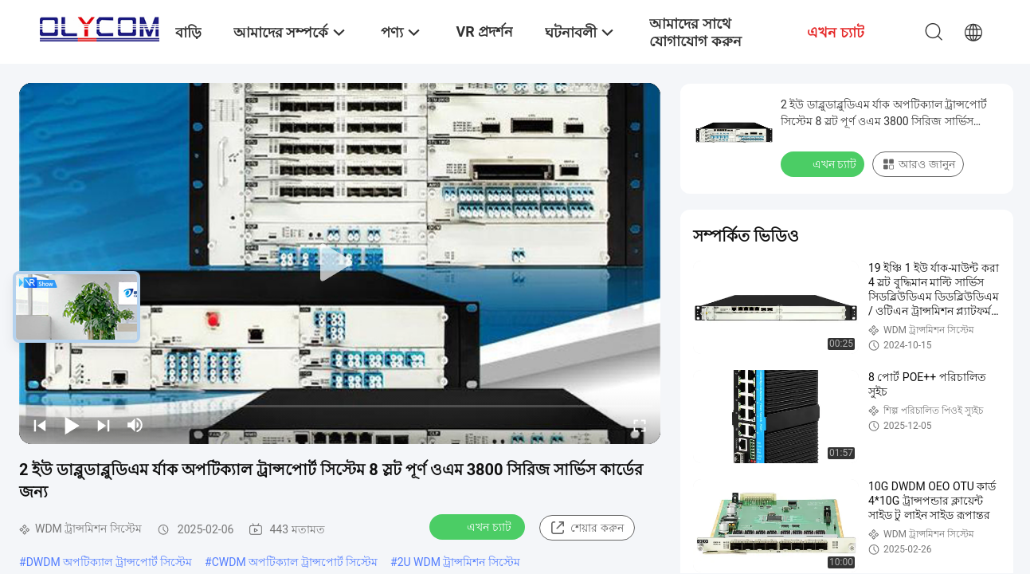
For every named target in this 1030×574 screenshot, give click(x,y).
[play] (340, 263)
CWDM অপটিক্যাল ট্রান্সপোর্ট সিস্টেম (295, 562)
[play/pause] (72, 425)
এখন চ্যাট (478, 526)
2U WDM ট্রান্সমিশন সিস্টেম (459, 562)
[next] (103, 425)
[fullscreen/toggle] (640, 425)
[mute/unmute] (135, 425)
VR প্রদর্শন (484, 31)
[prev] (40, 425)
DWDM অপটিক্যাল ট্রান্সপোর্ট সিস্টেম (109, 562)
